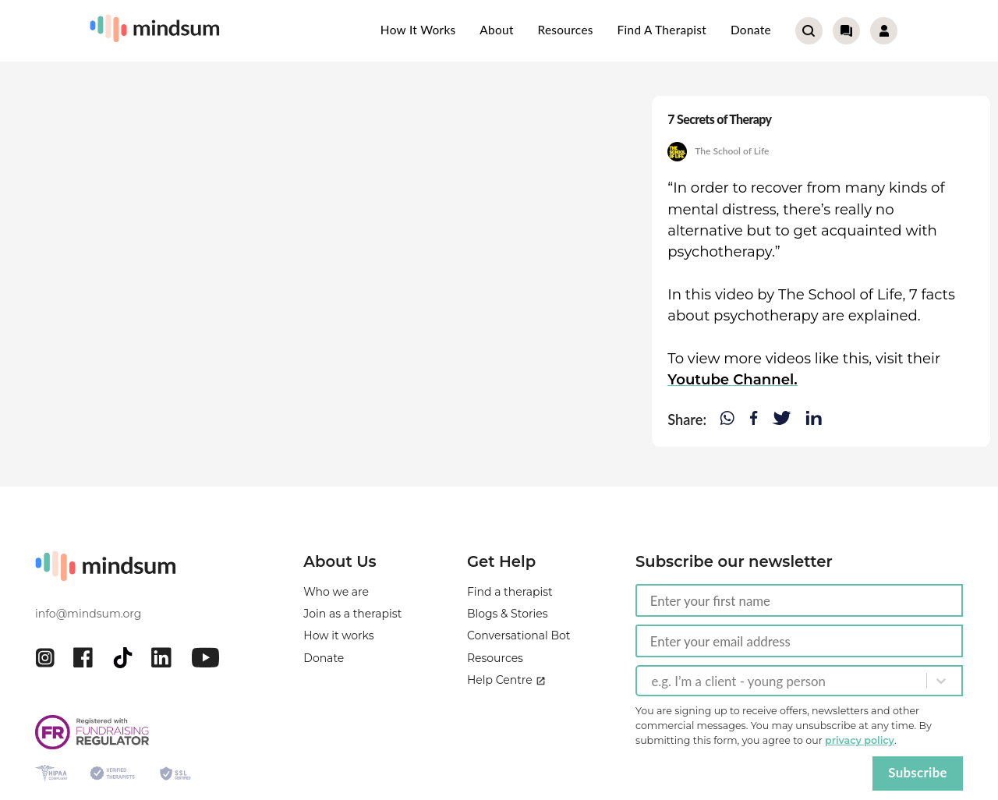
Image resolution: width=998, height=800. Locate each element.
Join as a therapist (352, 614)
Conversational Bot (519, 635)
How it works (418, 30)
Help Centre (506, 680)
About (496, 30)
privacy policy (859, 740)
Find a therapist (662, 30)
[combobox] (652, 680)
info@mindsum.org (88, 614)
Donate (751, 30)
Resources (565, 30)
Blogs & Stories (507, 614)
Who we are (336, 592)
